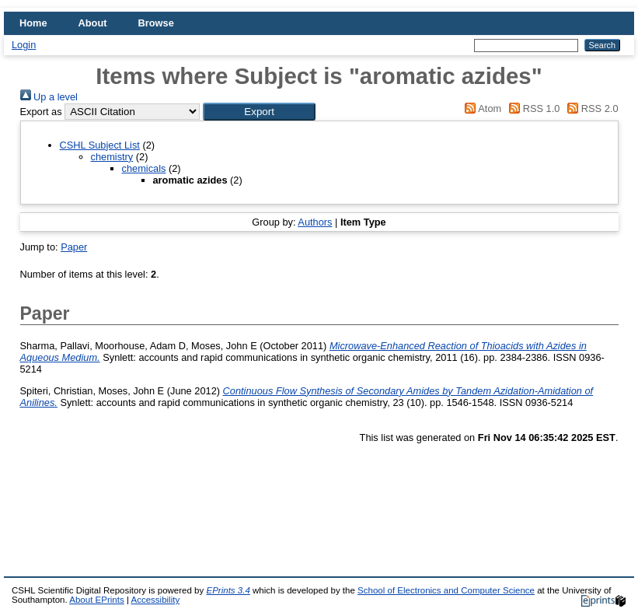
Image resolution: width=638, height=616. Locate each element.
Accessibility (155, 599)
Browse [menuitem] (156, 23)
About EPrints (96, 599)
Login (24, 45)
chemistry (112, 157)
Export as (41, 111)
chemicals (144, 168)
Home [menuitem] (33, 23)
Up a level (49, 97)
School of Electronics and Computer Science (446, 590)
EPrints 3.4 (227, 590)
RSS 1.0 (532, 108)
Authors (315, 222)
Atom (480, 108)
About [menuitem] (92, 23)
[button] (259, 112)
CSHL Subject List (100, 145)
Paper (74, 247)
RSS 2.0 (591, 108)
